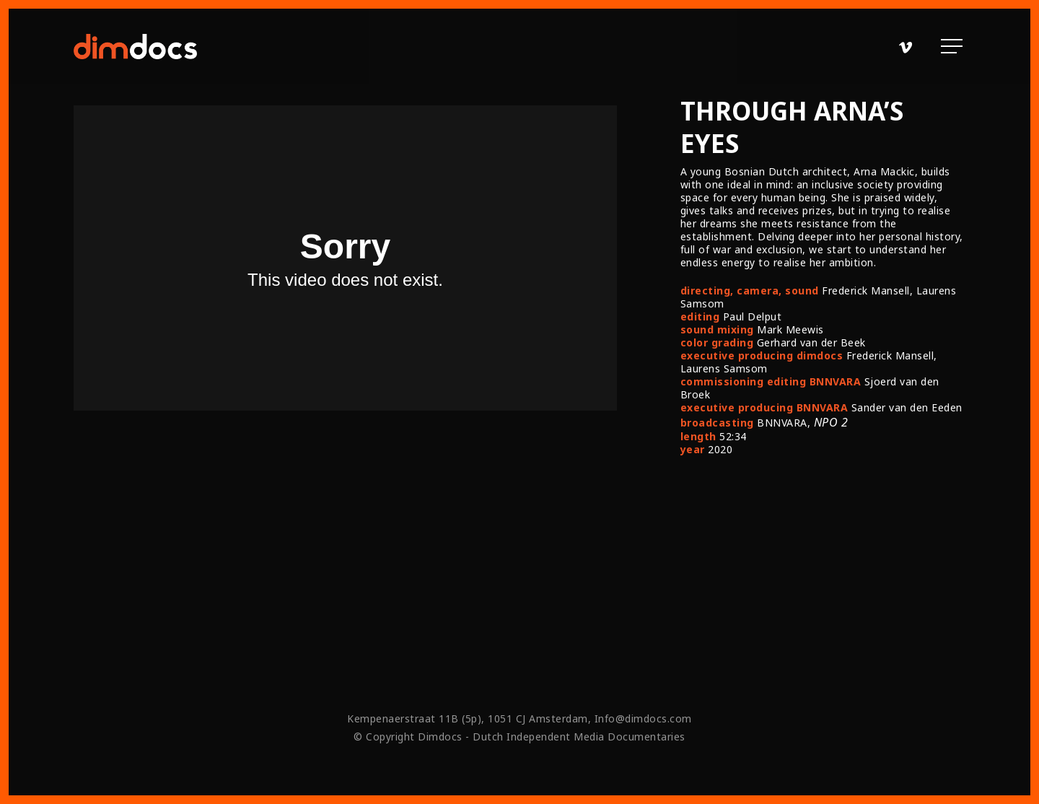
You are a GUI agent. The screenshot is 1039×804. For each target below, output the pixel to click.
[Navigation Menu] (953, 46)
